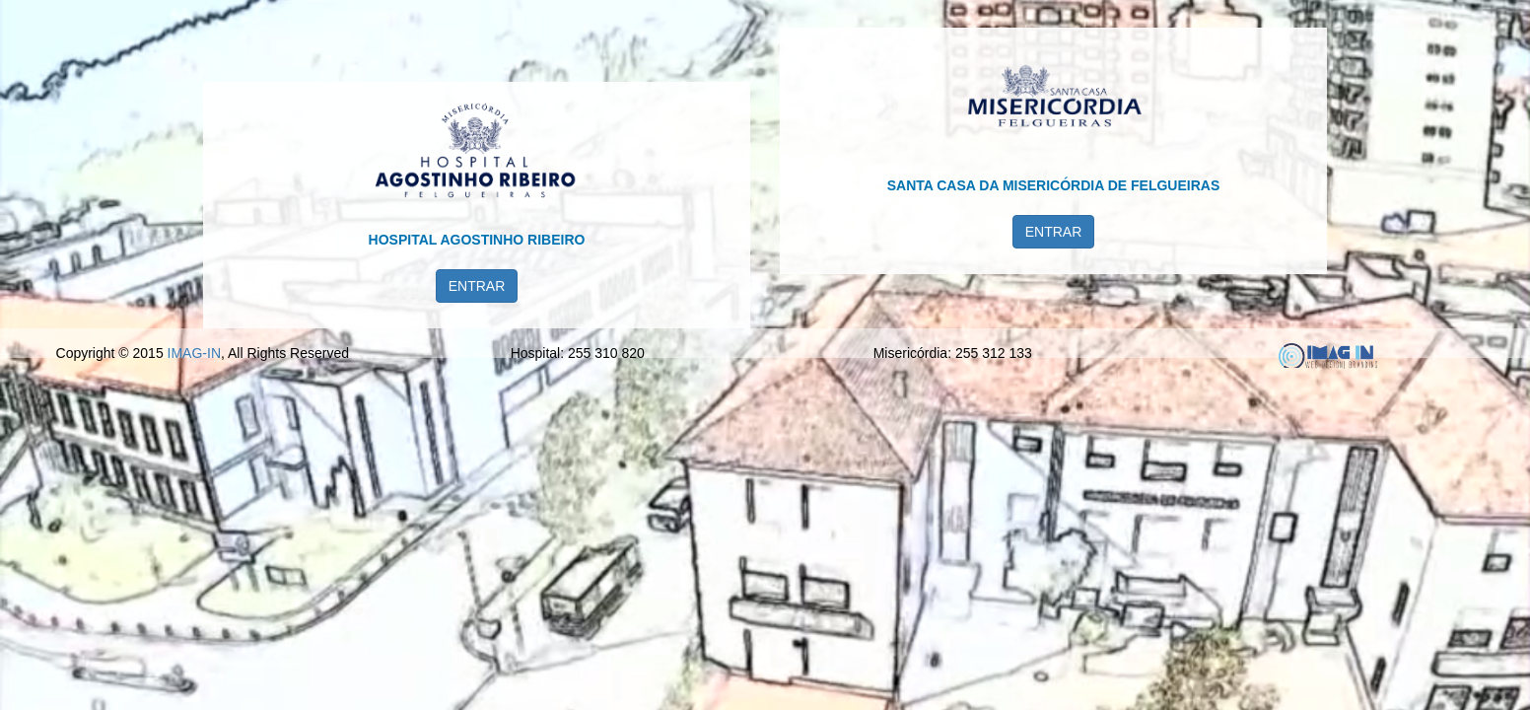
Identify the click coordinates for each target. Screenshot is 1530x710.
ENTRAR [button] (477, 341)
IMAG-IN (194, 679)
